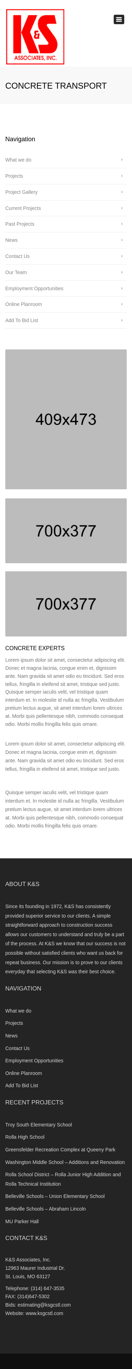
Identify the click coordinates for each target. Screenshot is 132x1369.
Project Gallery (21, 192)
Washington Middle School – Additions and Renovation (65, 1162)
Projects (14, 176)
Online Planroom (23, 304)
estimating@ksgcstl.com (44, 1305)
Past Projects (19, 224)
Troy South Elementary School (38, 1125)
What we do (18, 160)
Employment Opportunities (34, 288)
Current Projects (23, 208)
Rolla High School (24, 1137)
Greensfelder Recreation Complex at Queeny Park (61, 1149)
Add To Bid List (21, 320)
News (11, 240)
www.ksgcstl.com (44, 1313)
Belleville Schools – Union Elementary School (55, 1196)
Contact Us (17, 256)
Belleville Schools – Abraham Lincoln (45, 1209)
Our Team (16, 272)
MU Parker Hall (22, 1221)
